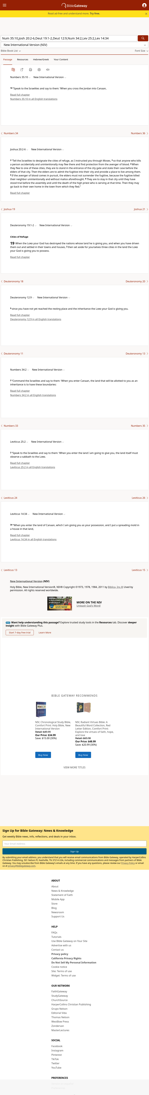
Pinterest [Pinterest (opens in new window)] (56, 1055)
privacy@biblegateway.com (21, 865)
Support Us (57, 916)
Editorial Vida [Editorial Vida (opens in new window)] (59, 1013)
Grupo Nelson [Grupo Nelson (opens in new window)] (59, 1008)
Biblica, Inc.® (115, 587)
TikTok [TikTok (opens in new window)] (55, 1059)
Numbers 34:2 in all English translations (33, 395)
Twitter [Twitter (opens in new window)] (55, 1063)
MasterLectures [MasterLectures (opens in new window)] (60, 1030)
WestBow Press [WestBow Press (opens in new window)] (60, 1021)
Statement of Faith (62, 895)
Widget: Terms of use (63, 975)
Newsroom (57, 912)
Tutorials (56, 937)
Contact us (57, 949)
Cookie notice (59, 967)
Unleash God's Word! (89, 605)
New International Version (26, 581)
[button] (144, 5)
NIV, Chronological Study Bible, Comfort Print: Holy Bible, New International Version (53, 725)
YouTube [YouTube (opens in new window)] (56, 1067)
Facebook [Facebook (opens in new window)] (57, 1046)
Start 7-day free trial (20, 632)
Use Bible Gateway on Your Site (69, 941)
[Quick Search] (69, 38)
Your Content (61, 59)
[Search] (143, 38)
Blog (54, 908)
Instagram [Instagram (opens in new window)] (57, 1050)
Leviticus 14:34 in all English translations (33, 539)
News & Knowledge (62, 890)
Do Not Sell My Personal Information (73, 962)
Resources (22, 59)
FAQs (54, 932)
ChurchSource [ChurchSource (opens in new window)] (59, 1000)
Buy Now (43, 754)
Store (54, 903)
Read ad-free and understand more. (74, 13)
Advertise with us (61, 945)
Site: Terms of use (61, 971)
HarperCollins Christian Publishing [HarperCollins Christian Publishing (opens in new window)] (71, 1004)
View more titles (74, 767)
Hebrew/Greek (41, 59)
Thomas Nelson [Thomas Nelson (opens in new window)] (60, 1017)
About (54, 886)
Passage (7, 59)
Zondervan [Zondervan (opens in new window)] (57, 1026)
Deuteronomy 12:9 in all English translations (35, 319)
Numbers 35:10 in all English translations (33, 99)
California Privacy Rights (66, 958)
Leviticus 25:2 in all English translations (32, 467)
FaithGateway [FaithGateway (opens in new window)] (59, 991)
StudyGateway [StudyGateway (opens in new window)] (59, 995)
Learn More (45, 632)
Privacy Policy (128, 863)
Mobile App (58, 899)
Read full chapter (20, 94)
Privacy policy (59, 954)
